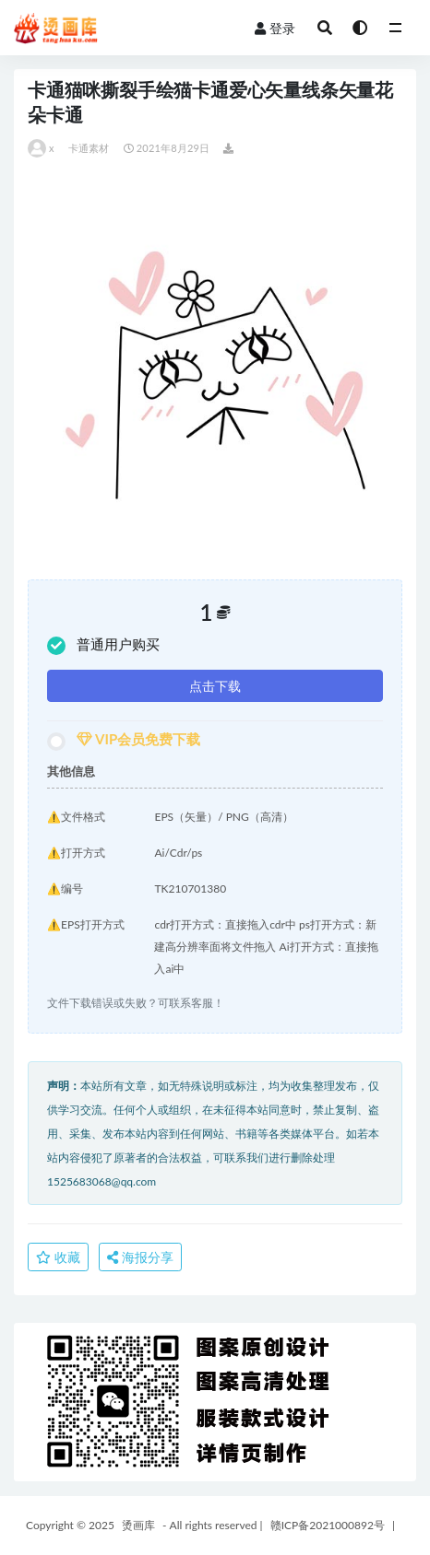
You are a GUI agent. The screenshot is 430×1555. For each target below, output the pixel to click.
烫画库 (138, 1525)
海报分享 (140, 1257)
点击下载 (215, 686)
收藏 (58, 1257)
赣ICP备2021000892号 (327, 1525)
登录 (275, 28)
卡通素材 (89, 148)
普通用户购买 (103, 645)
